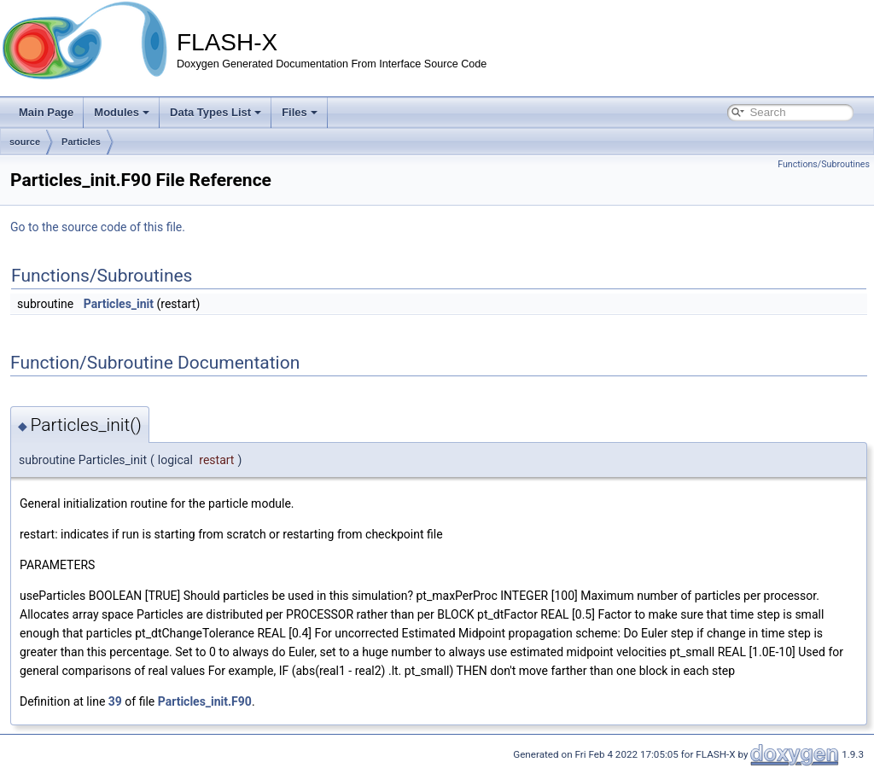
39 (115, 701)
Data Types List (215, 112)
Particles (81, 142)
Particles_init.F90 (205, 701)
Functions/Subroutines (824, 164)
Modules (121, 112)
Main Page (46, 112)
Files (300, 112)
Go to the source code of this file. (97, 227)
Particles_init (119, 304)
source (24, 142)
